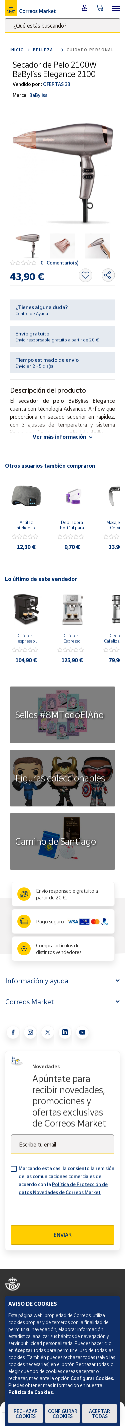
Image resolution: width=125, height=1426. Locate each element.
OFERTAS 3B (56, 84)
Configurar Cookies (62, 1413)
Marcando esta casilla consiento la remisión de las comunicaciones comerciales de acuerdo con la (66, 1180)
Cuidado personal (90, 49)
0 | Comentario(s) (60, 262)
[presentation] (61, 1212)
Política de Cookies (30, 1392)
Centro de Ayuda (31, 313)
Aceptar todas (99, 1413)
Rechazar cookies (26, 1413)
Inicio (17, 49)
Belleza (43, 49)
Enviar (63, 1234)
